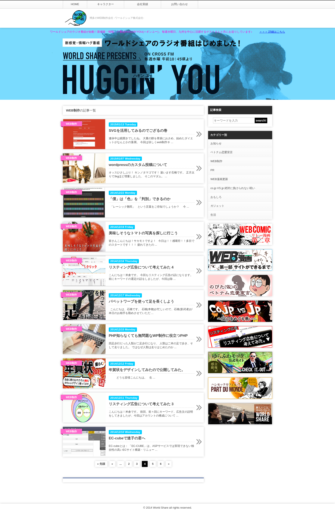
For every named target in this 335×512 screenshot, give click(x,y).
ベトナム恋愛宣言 (221, 152)
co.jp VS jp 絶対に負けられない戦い (232, 188)
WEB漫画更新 (219, 179)
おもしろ (216, 197)
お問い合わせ (179, 4)
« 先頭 (101, 463)
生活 (213, 214)
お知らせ (216, 143)
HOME (75, 4)
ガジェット (217, 205)
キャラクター (105, 4)
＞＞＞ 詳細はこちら (272, 31)
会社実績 (142, 4)
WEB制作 (216, 161)
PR (212, 170)
